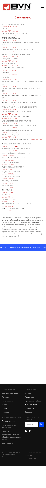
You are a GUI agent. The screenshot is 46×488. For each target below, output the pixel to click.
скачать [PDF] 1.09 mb (9, 40)
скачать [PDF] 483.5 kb (9, 132)
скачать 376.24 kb (8, 192)
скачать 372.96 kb (8, 188)
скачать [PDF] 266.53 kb (10, 66)
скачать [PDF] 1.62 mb (9, 47)
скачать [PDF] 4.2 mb (9, 36)
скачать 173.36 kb (36, 139)
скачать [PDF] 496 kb (9, 137)
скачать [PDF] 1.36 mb (9, 52)
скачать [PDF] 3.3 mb (9, 70)
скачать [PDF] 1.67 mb (9, 26)
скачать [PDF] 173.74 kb (10, 146)
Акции (4, 405)
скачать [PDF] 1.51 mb (9, 61)
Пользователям (7, 401)
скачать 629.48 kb (8, 169)
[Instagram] (26, 431)
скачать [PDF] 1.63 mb (9, 100)
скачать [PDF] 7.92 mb (9, 79)
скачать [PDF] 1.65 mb (9, 114)
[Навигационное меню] (42, 7)
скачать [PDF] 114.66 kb (10, 128)
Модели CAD (30, 408)
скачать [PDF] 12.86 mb (10, 31)
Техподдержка (7, 443)
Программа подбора (33, 401)
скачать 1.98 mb (7, 197)
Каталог (28, 393)
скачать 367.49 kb (8, 160)
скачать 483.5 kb (7, 206)
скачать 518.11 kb (7, 183)
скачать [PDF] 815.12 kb (10, 75)
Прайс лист (29, 397)
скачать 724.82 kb (8, 211)
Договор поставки (9, 421)
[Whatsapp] (29, 431)
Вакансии (5, 408)
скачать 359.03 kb (8, 174)
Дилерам (5, 397)
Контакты (5, 412)
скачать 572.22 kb (8, 201)
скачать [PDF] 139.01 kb (10, 123)
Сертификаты (30, 412)
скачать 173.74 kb (8, 155)
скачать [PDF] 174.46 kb (10, 151)
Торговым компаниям (10, 393)
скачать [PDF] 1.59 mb (9, 119)
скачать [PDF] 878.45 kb (10, 56)
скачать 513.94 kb (8, 165)
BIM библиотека (31, 405)
